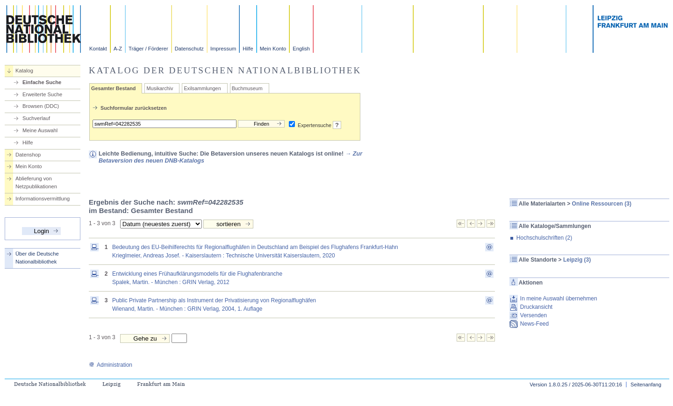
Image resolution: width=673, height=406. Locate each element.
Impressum (223, 48)
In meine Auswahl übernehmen (558, 298)
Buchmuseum (247, 88)
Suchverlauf (36, 118)
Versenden (533, 315)
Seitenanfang (645, 384)
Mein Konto (273, 48)
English (301, 48)
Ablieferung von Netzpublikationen (36, 182)
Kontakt (98, 48)
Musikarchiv (159, 88)
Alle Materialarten (542, 203)
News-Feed (534, 324)
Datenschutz (189, 48)
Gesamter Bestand (113, 88)
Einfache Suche (41, 82)
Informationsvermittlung (42, 198)
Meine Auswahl (39, 130)
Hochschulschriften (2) (544, 238)
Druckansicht (536, 307)
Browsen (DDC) (40, 106)
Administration (110, 365)
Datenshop (28, 154)
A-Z (118, 48)
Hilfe (248, 48)
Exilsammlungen (202, 88)
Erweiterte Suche (42, 94)
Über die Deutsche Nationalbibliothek (37, 257)
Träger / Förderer (148, 48)
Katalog (24, 70)
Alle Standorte (538, 259)
